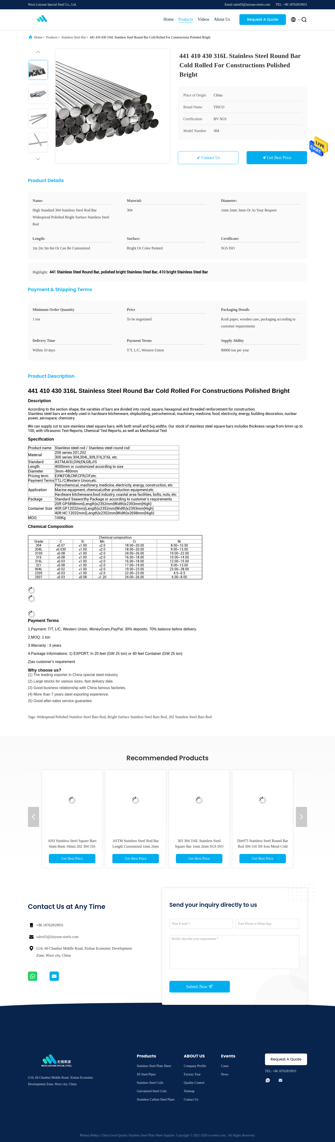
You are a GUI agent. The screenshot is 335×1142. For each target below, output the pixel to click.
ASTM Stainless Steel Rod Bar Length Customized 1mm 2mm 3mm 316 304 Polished (135, 846)
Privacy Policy (89, 1135)
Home (169, 19)
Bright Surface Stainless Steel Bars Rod (137, 717)
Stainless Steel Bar (73, 37)
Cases (225, 1066)
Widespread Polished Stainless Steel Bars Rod (71, 717)
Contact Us (210, 157)
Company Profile (195, 1066)
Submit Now (199, 986)
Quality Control (194, 1082)
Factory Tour (192, 1074)
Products (185, 19)
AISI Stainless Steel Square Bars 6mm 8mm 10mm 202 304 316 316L (72, 846)
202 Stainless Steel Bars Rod (190, 717)
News (224, 1074)
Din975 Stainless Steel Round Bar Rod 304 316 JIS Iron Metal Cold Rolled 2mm (262, 846)
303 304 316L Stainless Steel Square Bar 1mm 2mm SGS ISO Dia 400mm (199, 846)
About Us (222, 19)
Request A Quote (262, 19)
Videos (203, 19)
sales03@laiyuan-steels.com (57, 937)
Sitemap (189, 1091)
